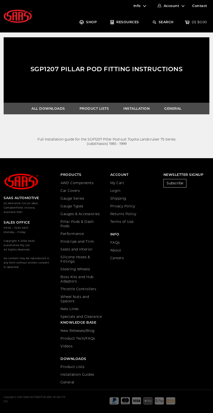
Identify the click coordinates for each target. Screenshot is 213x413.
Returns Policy (123, 214)
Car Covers (70, 190)
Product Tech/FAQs (77, 338)
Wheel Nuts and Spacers (74, 299)
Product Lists (94, 108)
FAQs (115, 242)
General (173, 108)
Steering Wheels (75, 269)
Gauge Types (71, 206)
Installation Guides (77, 374)
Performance (72, 234)
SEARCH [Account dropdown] (166, 22)
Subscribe (175, 183)
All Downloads (48, 108)
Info (137, 6)
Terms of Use (122, 221)
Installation (136, 108)
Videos (66, 346)
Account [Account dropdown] (171, 6)
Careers (117, 258)
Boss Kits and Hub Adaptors (77, 279)
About (115, 250)
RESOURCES (127, 22)
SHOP (91, 22)
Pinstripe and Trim (77, 241)
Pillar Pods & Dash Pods (77, 223)
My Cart (117, 183)
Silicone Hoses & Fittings (75, 259)
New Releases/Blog (77, 330)
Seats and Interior (76, 249)
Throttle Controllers (78, 289)
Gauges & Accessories (80, 214)
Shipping (118, 198)
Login (115, 190)
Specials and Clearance (81, 316)
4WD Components (77, 183)
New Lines (69, 309)
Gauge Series (72, 198)
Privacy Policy (122, 206)
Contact (199, 6)
